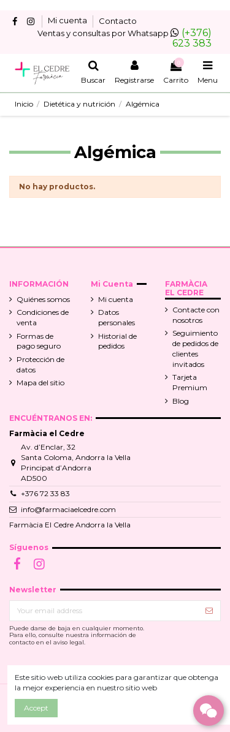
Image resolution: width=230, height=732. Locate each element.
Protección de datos (40, 364)
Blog (180, 401)
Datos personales (116, 317)
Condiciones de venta (43, 317)
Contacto (118, 21)
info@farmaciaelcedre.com (68, 509)
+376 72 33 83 (45, 493)
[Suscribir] (209, 611)
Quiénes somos (43, 299)
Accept (36, 707)
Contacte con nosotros (196, 315)
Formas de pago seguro (39, 341)
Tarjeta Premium (189, 382)
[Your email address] (104, 611)
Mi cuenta (68, 21)
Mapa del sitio (40, 382)
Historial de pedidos (117, 341)
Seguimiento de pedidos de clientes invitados (195, 348)
